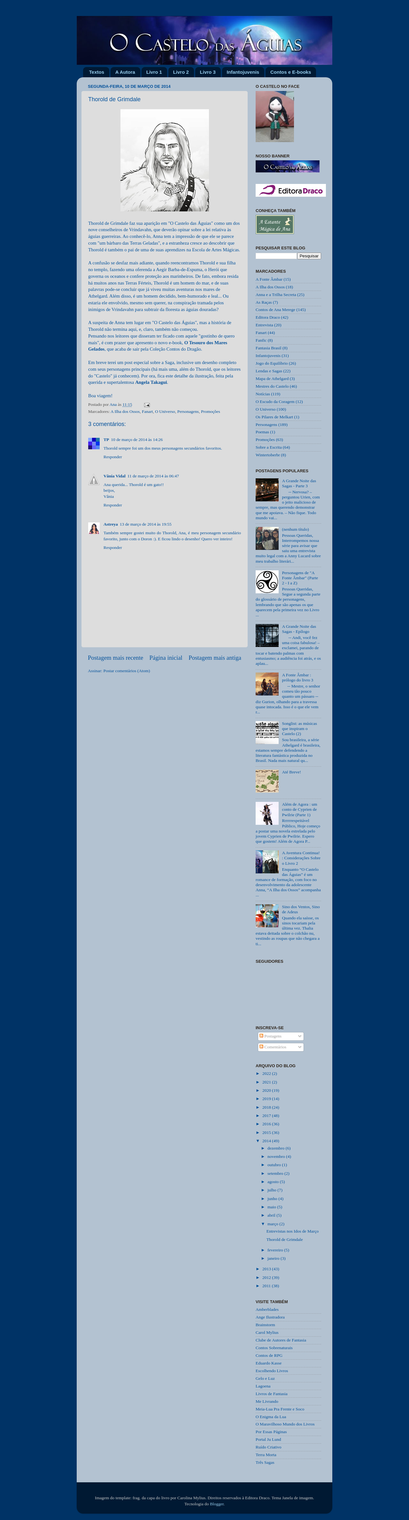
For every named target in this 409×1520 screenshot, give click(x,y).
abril (271, 1215)
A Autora (125, 72)
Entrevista (264, 325)
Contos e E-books (290, 72)
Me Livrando (267, 1401)
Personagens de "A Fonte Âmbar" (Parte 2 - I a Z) (300, 577)
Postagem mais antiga (215, 657)
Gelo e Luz (265, 1378)
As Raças (264, 302)
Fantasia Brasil (269, 348)
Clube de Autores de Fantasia (281, 1340)
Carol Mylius (267, 1332)
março (273, 1223)
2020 (267, 1090)
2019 (267, 1098)
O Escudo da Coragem (275, 401)
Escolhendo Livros (272, 1370)
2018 (267, 1107)
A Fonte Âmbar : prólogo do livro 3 (297, 677)
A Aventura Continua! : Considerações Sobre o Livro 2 (301, 857)
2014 (267, 1140)
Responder (113, 456)
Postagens (270, 1036)
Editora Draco (268, 317)
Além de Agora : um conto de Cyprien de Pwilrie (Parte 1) (299, 809)
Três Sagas (265, 1462)
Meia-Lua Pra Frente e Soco (280, 1409)
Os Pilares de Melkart (274, 416)
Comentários (272, 1047)
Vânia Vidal (115, 476)
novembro (276, 1156)
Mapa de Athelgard (272, 378)
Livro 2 (181, 72)
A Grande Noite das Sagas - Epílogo (299, 629)
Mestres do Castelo (272, 386)
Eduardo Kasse (269, 1363)
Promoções (210, 411)
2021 (267, 1082)
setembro (275, 1173)
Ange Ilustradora (270, 1317)
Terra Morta (266, 1454)
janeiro (274, 1258)
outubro (274, 1164)
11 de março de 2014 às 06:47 (153, 476)
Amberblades (267, 1309)
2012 (267, 1277)
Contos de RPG (269, 1355)
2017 (267, 1115)
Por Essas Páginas (271, 1431)
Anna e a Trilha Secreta (276, 294)
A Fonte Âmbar (269, 279)
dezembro (276, 1148)
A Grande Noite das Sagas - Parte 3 (299, 483)
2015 (267, 1132)
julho (272, 1190)
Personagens (188, 411)
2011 (267, 1285)
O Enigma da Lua (271, 1416)
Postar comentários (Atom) (126, 670)
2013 (267, 1268)
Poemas (262, 431)
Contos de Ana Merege (275, 309)
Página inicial (166, 657)
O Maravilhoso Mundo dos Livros (285, 1424)
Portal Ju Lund (268, 1439)
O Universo (165, 411)
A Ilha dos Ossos (125, 411)
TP (106, 439)
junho (272, 1198)
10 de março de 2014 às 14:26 (137, 439)
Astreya (111, 524)
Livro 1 (154, 72)
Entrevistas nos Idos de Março (292, 1231)
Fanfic (261, 340)
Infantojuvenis (243, 72)
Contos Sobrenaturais (274, 1347)
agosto (273, 1181)
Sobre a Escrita (269, 447)
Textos (96, 72)
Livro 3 (208, 72)
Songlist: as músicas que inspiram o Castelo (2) (299, 728)
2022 (267, 1073)
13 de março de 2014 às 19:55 (146, 524)
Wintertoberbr (268, 454)
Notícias (263, 393)
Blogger (217, 1503)
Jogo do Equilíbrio (272, 363)
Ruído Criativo (269, 1447)
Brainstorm (265, 1324)
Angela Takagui (151, 382)
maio (272, 1207)
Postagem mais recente (115, 657)
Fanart (147, 411)
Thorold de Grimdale (284, 1239)
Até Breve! (291, 772)
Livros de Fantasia (272, 1393)
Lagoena (263, 1386)
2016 (267, 1123)
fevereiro (275, 1250)
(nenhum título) (295, 529)
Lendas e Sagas (269, 371)
